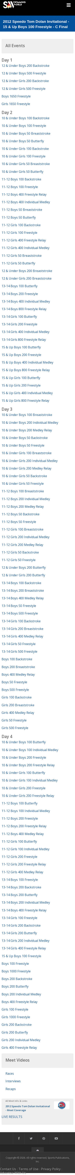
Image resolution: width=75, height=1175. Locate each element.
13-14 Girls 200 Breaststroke (22, 629)
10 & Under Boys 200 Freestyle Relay (28, 765)
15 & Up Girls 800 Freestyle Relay (25, 400)
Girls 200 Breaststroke (18, 705)
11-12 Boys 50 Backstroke (20, 514)
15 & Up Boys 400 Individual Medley (27, 362)
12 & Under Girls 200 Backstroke (25, 81)
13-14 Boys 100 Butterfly (20, 286)
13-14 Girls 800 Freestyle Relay (24, 339)
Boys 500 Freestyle (15, 690)
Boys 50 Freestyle (14, 682)
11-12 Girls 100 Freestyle (19, 232)
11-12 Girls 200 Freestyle (19, 857)
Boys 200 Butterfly (15, 986)
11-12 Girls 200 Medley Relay (22, 545)
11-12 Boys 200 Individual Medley (26, 499)
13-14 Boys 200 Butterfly (20, 895)
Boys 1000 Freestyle (16, 971)
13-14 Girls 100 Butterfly (19, 316)
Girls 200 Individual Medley (21, 1040)
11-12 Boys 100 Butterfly (20, 803)
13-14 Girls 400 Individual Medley (25, 332)
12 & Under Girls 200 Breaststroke (27, 278)
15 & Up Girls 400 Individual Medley (27, 393)
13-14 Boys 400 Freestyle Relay (24, 910)
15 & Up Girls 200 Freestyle (21, 385)
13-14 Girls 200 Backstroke (21, 925)
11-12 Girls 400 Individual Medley (25, 248)
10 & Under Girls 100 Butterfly (23, 773)
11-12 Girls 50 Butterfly (18, 263)
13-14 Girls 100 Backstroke (21, 621)
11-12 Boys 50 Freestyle (19, 522)
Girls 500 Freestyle (15, 728)
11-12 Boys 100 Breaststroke (23, 491)
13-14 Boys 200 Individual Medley (26, 902)
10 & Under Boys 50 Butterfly (23, 141)
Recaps (10, 1089)
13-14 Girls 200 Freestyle (19, 324)
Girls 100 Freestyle (15, 1009)
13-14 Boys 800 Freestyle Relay (24, 309)
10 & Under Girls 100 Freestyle (24, 156)
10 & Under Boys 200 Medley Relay (27, 430)
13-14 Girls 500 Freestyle (19, 651)
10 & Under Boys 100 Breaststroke (27, 415)
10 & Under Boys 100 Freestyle (24, 126)
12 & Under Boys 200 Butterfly (24, 567)
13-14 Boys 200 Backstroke (21, 887)
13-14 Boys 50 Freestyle (19, 606)
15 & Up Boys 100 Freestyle (21, 956)
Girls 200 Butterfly (15, 1032)
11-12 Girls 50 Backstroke (20, 552)
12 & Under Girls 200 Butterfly (23, 575)
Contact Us (8, 1169)
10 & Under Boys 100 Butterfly (24, 742)
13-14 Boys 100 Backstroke (21, 583)
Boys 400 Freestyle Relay (20, 1002)
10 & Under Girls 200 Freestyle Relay (28, 796)
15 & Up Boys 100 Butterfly (21, 347)
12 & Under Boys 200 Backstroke (25, 66)
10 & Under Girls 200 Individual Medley (30, 461)
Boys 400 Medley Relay (18, 674)
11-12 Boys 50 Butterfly (19, 217)
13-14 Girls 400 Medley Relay (22, 636)
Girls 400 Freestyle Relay (19, 1047)
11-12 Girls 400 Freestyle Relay (24, 240)
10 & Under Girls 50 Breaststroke (26, 164)
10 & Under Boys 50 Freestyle (23, 445)
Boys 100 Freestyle (15, 963)
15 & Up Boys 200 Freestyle (21, 355)
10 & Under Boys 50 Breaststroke (26, 133)
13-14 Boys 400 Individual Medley (26, 301)
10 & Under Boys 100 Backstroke (25, 118)
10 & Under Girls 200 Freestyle (24, 788)
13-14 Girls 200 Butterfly (19, 933)
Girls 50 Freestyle (14, 720)
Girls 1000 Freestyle (16, 1017)
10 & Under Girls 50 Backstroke (24, 476)
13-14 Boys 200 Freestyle (20, 294)
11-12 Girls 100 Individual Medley (25, 849)
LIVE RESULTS (12, 1117)
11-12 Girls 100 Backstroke (21, 225)
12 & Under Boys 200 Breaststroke (27, 271)
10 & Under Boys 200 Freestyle (24, 757)
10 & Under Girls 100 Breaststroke (27, 453)
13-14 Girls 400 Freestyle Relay (24, 948)
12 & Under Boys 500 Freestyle (24, 73)
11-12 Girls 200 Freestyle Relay (24, 864)
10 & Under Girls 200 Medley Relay (26, 468)
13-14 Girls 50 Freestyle (19, 644)
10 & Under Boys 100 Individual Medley (30, 750)
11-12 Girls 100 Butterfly (19, 841)
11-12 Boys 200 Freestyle (20, 818)
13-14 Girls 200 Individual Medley (25, 940)
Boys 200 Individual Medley (21, 994)
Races (9, 1073)
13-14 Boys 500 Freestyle (20, 613)
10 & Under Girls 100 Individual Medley (30, 780)
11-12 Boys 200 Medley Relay (23, 506)
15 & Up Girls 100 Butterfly (21, 378)
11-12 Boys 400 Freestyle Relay (24, 194)
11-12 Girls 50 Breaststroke (22, 255)
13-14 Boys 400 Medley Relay (23, 598)
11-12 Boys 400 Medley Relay (23, 834)
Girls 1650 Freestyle (16, 104)
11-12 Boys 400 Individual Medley (26, 202)
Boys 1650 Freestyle (16, 96)
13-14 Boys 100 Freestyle (20, 879)
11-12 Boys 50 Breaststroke (22, 209)
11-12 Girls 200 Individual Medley (25, 537)
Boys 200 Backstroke (17, 979)
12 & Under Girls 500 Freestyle (24, 89)
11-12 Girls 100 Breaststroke (22, 529)
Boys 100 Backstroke (17, 659)
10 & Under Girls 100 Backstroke (25, 149)
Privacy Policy (51, 1169)
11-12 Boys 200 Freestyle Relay (24, 826)
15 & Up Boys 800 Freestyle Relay (26, 370)
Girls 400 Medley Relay (18, 713)
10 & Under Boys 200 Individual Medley (30, 422)
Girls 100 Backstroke (17, 697)
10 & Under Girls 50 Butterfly (22, 171)
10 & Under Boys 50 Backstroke (25, 438)
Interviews (13, 1081)
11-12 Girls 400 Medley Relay (22, 872)
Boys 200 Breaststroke (18, 667)
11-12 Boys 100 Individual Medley (26, 811)
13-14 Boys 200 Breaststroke (23, 590)
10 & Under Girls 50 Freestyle (23, 483)
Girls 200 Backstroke (17, 1024)
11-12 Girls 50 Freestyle (19, 560)
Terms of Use (28, 1169)
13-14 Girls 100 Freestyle (19, 918)
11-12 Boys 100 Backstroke (21, 179)
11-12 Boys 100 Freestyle (20, 187)
